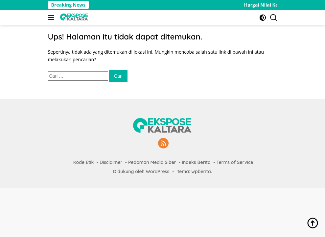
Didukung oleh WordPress (141, 171)
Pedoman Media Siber (152, 162)
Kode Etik (83, 162)
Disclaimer (111, 162)
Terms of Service (234, 162)
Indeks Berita (196, 162)
